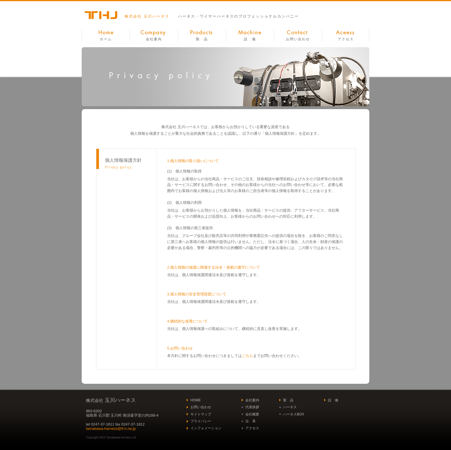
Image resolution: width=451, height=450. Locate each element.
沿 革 (250, 421)
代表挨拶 (252, 407)
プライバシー (200, 421)
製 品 (202, 39)
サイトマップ (200, 414)
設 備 (250, 39)
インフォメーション (205, 428)
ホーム (106, 39)
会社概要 (252, 414)
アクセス (346, 39)
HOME (195, 400)
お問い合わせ (298, 39)
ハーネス (290, 407)
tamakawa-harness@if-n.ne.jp (111, 428)
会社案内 (154, 39)
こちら (247, 356)
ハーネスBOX (293, 414)
